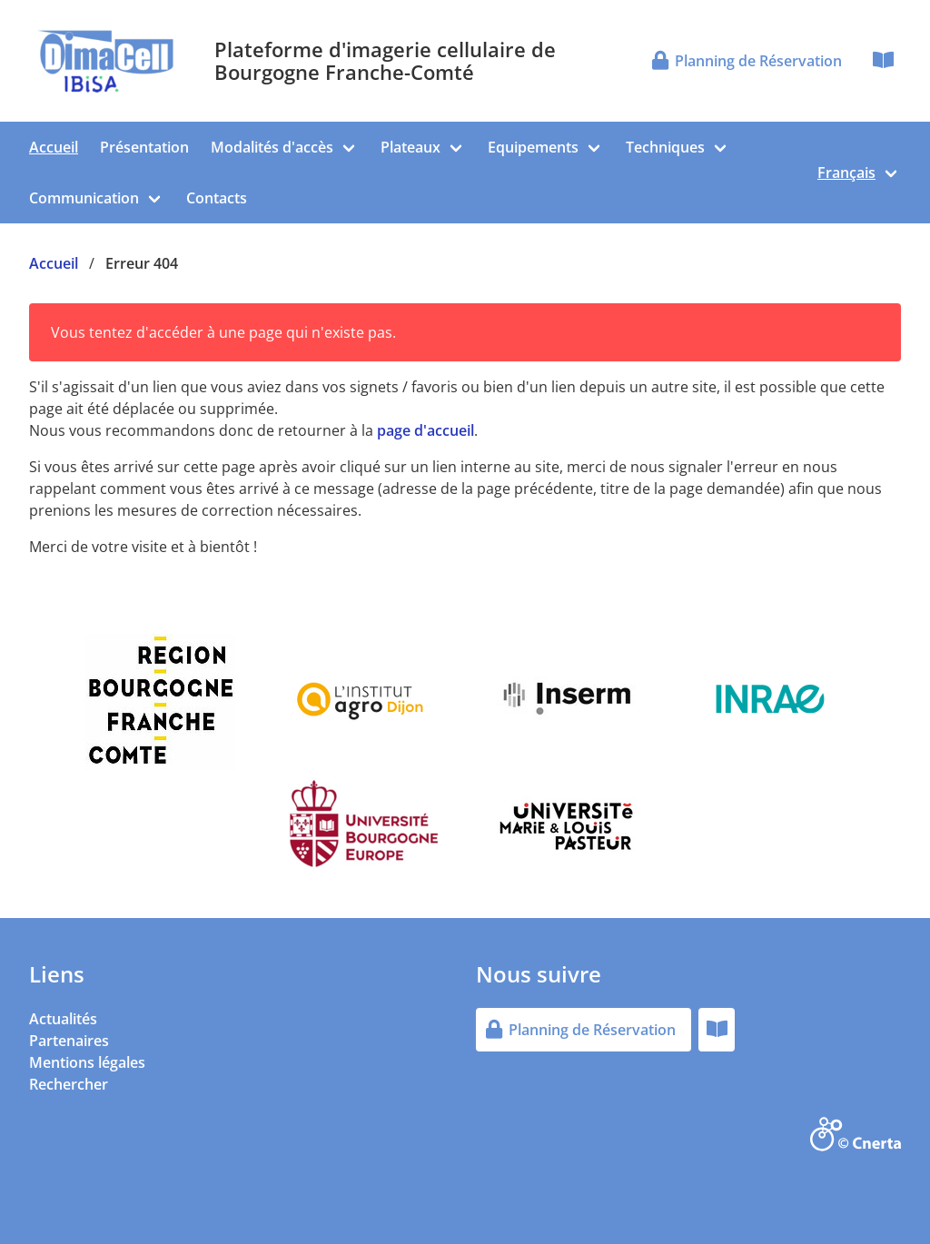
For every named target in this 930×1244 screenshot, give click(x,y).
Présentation (144, 147)
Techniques (665, 147)
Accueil (53, 147)
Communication (84, 198)
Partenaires (69, 1041)
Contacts (216, 198)
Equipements (533, 147)
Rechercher (68, 1084)
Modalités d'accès (272, 147)
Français (846, 173)
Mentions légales (87, 1062)
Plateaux (410, 147)
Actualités (63, 1019)
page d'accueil (425, 430)
